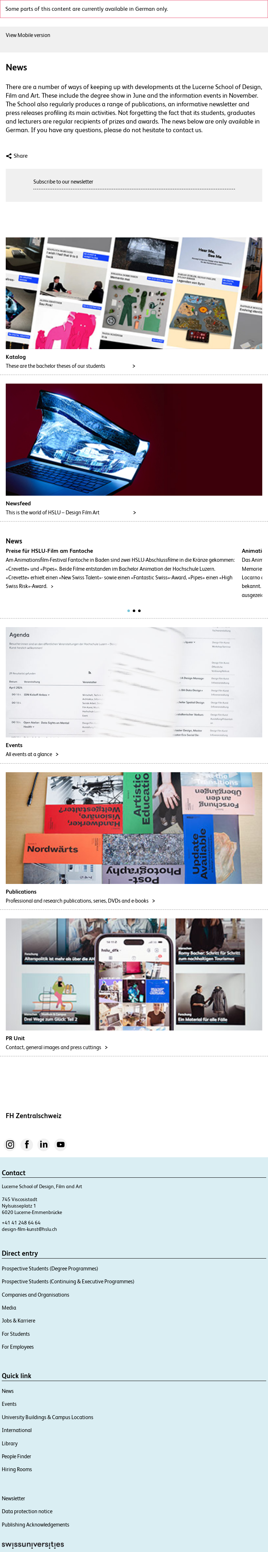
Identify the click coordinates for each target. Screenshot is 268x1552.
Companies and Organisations (35, 1295)
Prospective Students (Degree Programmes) (50, 1268)
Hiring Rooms (17, 1469)
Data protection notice (27, 1511)
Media (9, 1308)
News (8, 1391)
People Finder (16, 1456)
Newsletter (13, 1498)
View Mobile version (28, 35)
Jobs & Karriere (18, 1320)
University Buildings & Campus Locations (47, 1417)
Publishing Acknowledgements (35, 1524)
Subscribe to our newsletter (63, 182)
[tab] (128, 611)
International (17, 1430)
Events (9, 1404)
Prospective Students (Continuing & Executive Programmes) (68, 1281)
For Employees (18, 1347)
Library (10, 1443)
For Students (16, 1334)
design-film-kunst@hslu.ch (29, 1229)
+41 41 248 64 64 (21, 1223)
